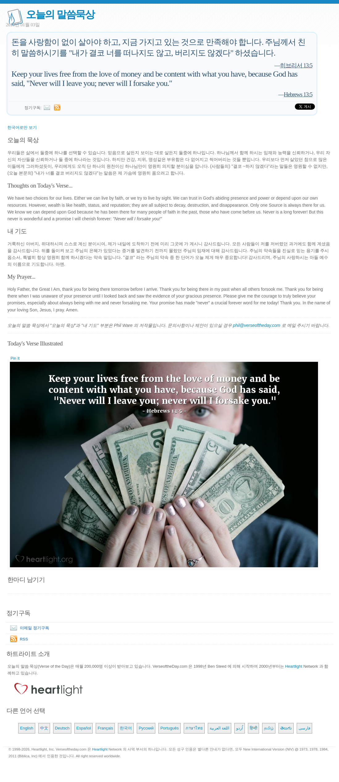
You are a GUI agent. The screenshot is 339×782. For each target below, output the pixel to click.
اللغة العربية (220, 728)
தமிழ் (269, 728)
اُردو (239, 728)
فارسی (304, 728)
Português (169, 728)
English (26, 728)
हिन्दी (253, 728)
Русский (146, 728)
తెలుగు (286, 728)
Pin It (15, 358)
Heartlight (293, 666)
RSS (24, 639)
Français (105, 728)
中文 (44, 728)
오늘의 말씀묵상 (60, 14)
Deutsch (62, 728)
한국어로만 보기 (22, 127)
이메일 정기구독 (28, 628)
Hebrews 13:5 (298, 94)
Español (83, 728)
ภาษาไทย (194, 728)
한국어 (126, 728)
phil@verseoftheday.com (256, 325)
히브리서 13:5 (296, 65)
